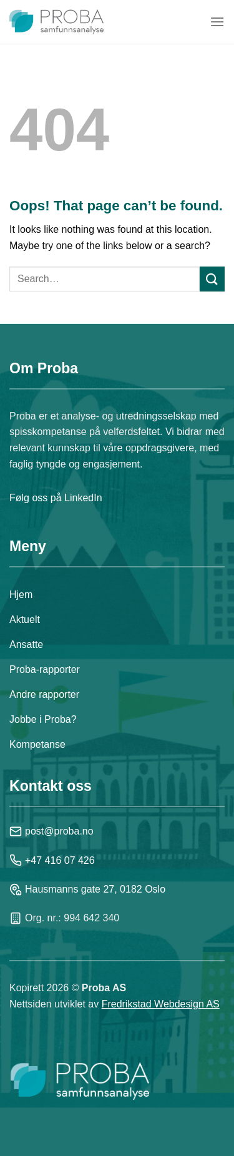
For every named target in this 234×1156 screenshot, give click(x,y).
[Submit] (212, 279)
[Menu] (217, 21)
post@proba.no (51, 831)
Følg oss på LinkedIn (55, 497)
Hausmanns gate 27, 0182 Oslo (87, 889)
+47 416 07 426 (52, 860)
